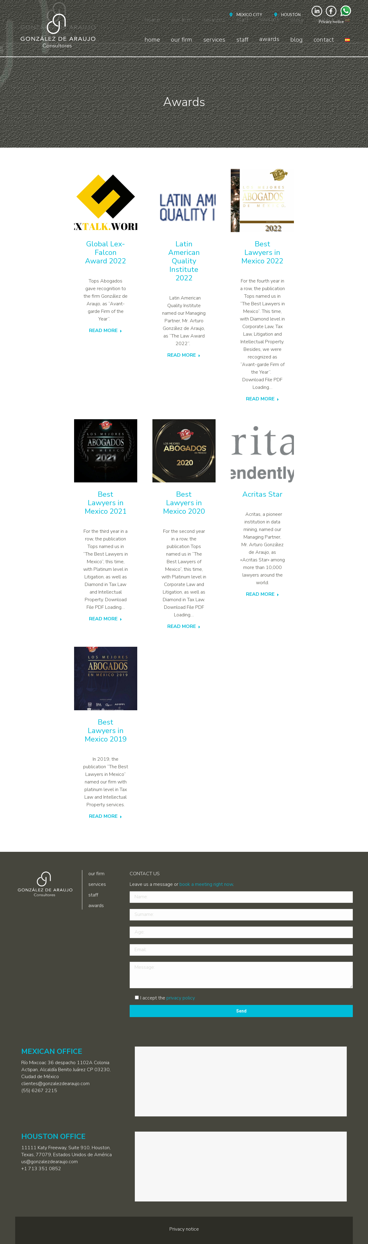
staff (93, 895)
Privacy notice (331, 21)
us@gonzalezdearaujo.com (49, 1161)
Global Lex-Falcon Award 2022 (105, 252)
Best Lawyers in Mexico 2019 (106, 730)
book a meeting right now (206, 884)
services (97, 884)
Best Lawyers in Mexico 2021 (106, 502)
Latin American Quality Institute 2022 (184, 261)
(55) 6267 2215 (39, 1090)
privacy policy (180, 998)
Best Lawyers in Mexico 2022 (262, 252)
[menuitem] (244, 15)
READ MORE (105, 330)
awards (96, 905)
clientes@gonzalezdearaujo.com (55, 1083)
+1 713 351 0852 (41, 1168)
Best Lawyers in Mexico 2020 (184, 502)
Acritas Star (262, 494)
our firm (96, 873)
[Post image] (105, 200)
